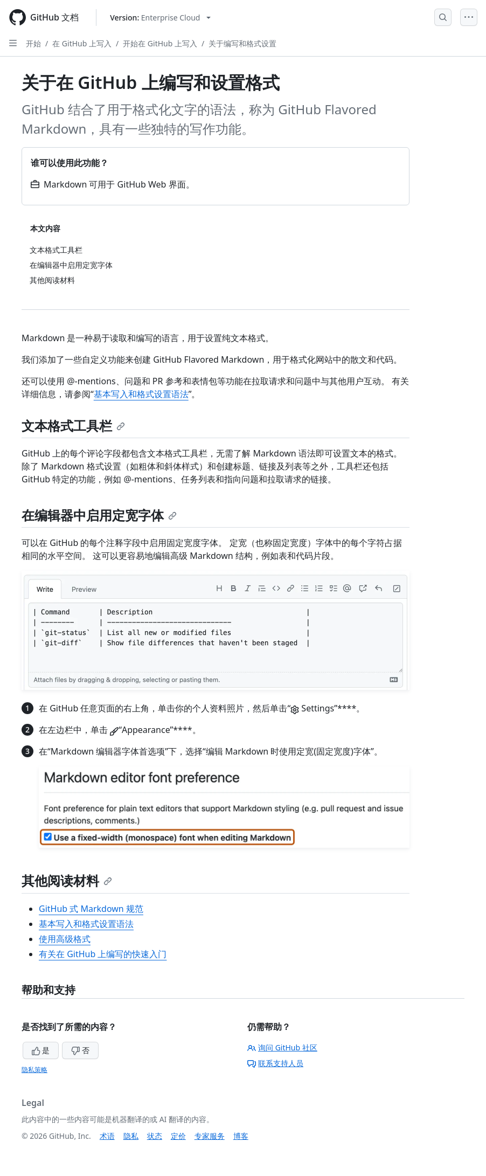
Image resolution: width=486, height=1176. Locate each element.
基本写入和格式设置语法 (141, 394)
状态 (154, 1136)
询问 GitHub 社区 (282, 1047)
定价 (178, 1136)
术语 (107, 1136)
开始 (33, 43)
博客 (240, 1136)
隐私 (130, 1136)
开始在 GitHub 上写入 (160, 43)
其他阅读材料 (67, 880)
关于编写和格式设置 (242, 43)
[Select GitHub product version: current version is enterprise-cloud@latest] (160, 17)
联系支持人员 (275, 1063)
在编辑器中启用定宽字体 (99, 515)
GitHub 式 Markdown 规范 (91, 909)
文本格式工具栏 (73, 425)
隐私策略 (34, 1069)
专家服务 (210, 1136)
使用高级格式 (65, 939)
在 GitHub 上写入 (82, 43)
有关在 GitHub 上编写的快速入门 (102, 954)
